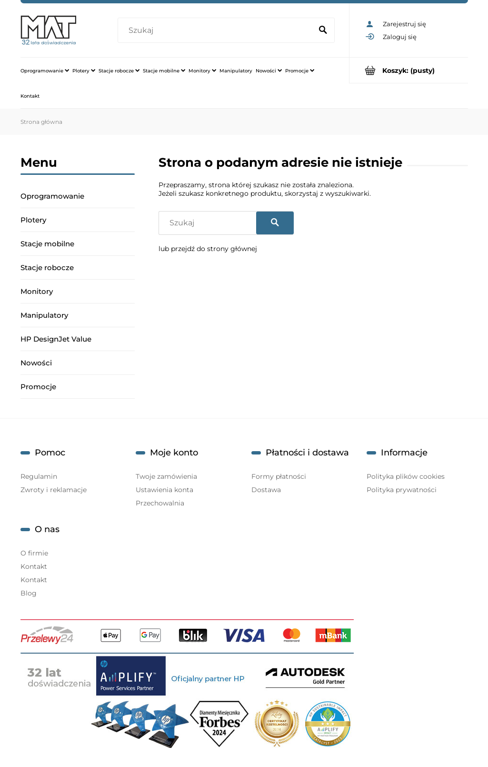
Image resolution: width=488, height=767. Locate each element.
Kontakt (33, 566)
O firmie (34, 553)
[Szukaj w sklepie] (216, 30)
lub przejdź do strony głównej (208, 248)
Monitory (36, 291)
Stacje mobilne (47, 243)
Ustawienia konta (164, 489)
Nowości (36, 362)
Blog (28, 593)
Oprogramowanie (52, 196)
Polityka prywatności (402, 489)
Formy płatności (278, 476)
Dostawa (266, 489)
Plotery (33, 219)
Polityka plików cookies (406, 476)
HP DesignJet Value (55, 338)
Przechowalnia (160, 503)
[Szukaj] (323, 30)
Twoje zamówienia (166, 476)
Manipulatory (44, 315)
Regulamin (38, 476)
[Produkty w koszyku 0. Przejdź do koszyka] (408, 70)
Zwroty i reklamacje (53, 489)
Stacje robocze (47, 267)
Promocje (38, 386)
